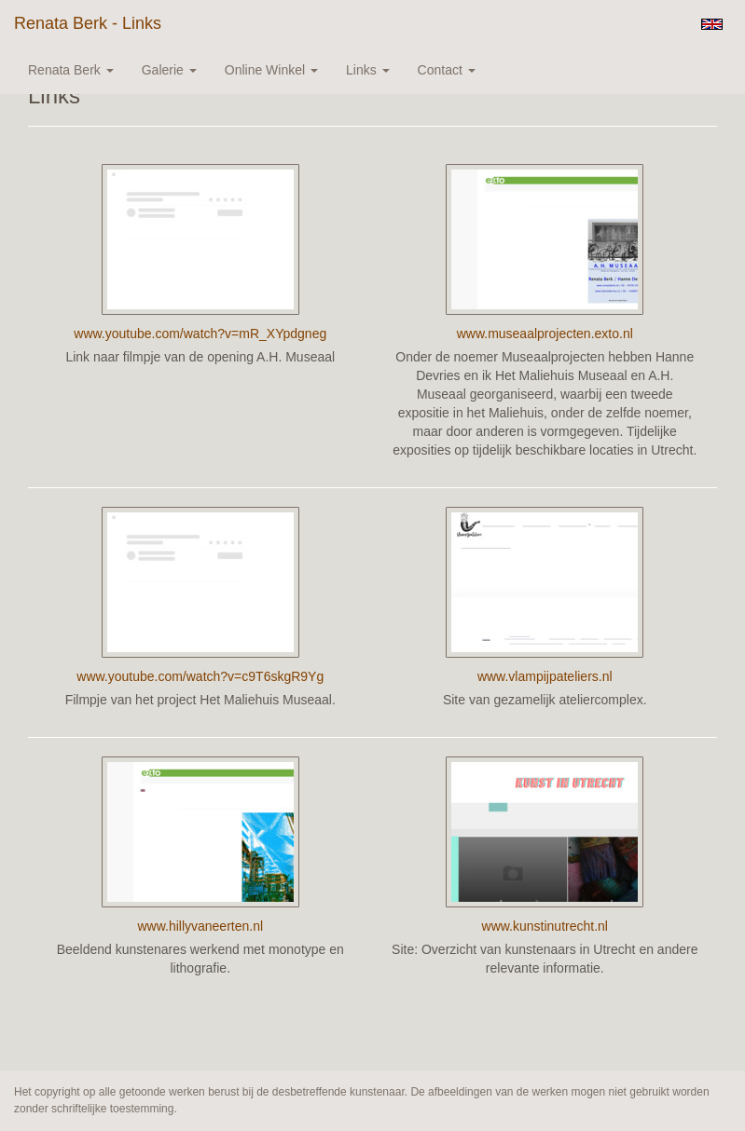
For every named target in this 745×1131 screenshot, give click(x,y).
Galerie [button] (169, 69)
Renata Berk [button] (71, 69)
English (712, 24)
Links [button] (368, 69)
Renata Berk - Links (87, 23)
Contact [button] (447, 69)
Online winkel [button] (271, 69)
